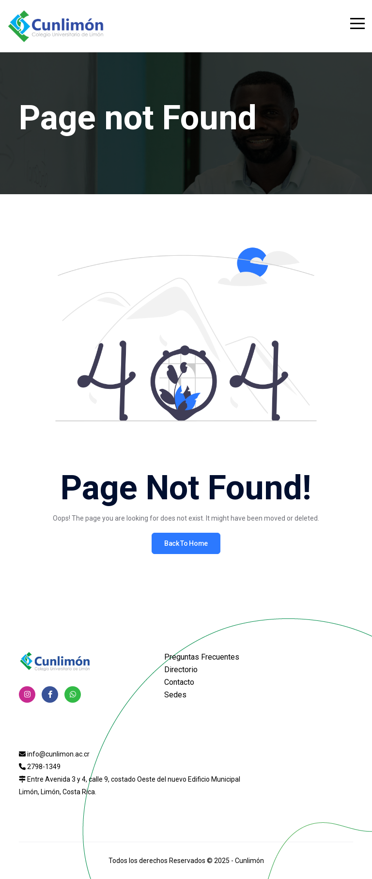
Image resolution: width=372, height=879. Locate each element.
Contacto (179, 682)
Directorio (181, 669)
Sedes (175, 694)
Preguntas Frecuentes (201, 657)
